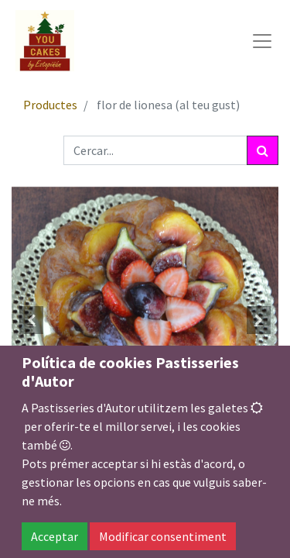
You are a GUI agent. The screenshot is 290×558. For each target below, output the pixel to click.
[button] (32, 320)
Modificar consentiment (163, 536)
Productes (50, 104)
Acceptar (54, 536)
